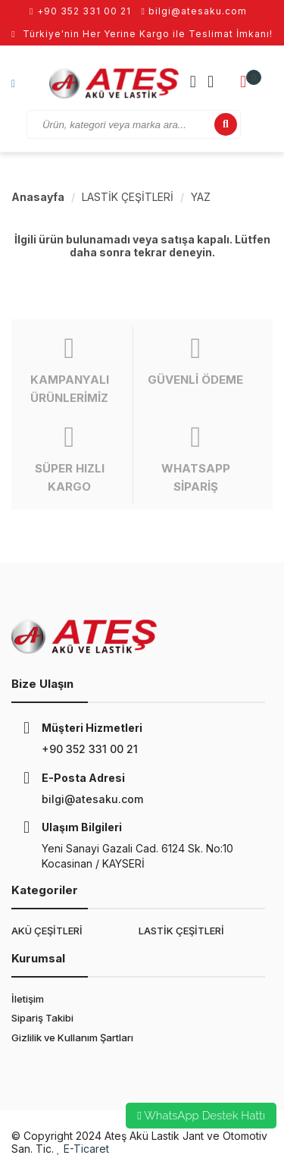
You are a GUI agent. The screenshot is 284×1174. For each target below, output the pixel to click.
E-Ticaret (86, 1148)
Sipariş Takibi (42, 1018)
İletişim (27, 999)
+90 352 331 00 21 (80, 11)
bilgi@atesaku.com (194, 11)
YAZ (201, 196)
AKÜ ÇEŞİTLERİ (47, 930)
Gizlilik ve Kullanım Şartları (72, 1037)
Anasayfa (37, 196)
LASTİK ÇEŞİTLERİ (127, 196)
